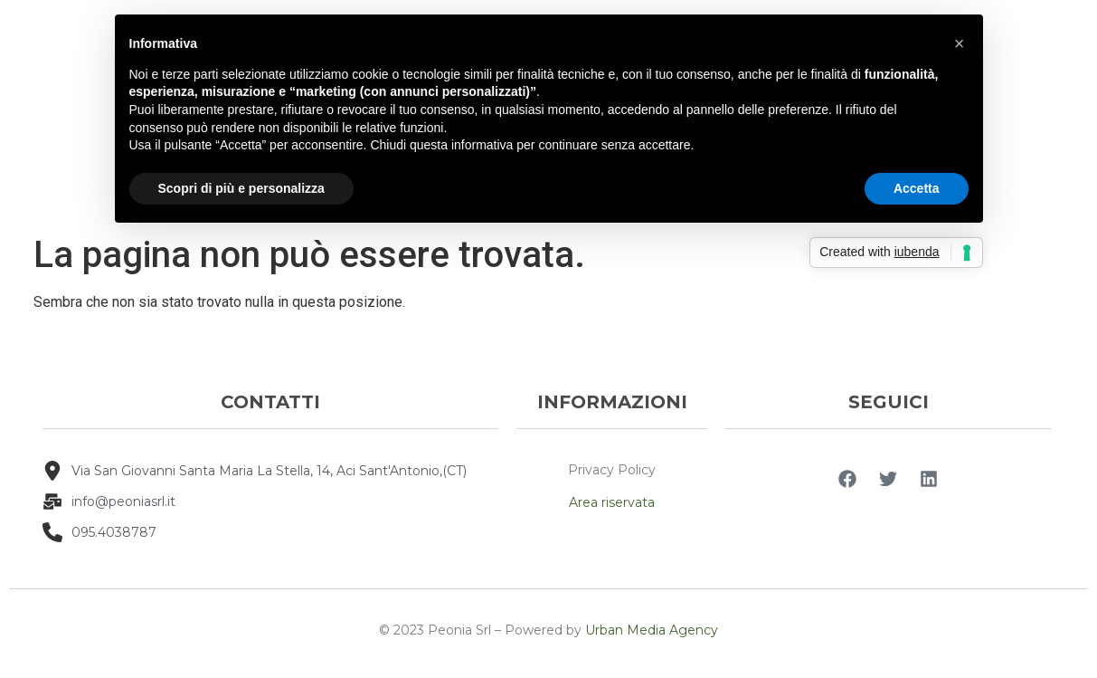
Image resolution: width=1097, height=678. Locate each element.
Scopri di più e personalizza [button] (241, 188)
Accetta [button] (917, 188)
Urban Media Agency (651, 630)
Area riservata (612, 502)
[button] (959, 43)
